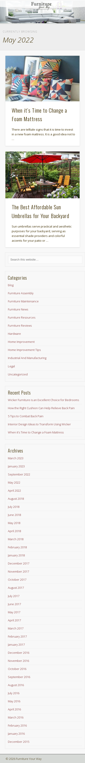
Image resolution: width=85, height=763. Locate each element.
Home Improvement (21, 342)
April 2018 (14, 531)
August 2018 (16, 499)
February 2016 (17, 725)
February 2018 (17, 547)
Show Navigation (68, 40)
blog (10, 285)
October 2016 (17, 669)
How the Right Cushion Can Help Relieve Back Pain (41, 408)
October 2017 (17, 580)
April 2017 (14, 620)
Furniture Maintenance (23, 301)
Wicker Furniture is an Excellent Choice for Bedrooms (43, 400)
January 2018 (16, 555)
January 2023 (16, 466)
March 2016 (15, 717)
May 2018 (14, 523)
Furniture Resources (21, 317)
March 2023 (15, 458)
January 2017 (16, 645)
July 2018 (13, 507)
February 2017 (17, 636)
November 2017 (18, 571)
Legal (11, 366)
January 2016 (16, 734)
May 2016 (14, 701)
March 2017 (15, 628)
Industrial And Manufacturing (27, 358)
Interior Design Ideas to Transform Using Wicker (39, 424)
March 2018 (15, 539)
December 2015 (18, 742)
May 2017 (14, 612)
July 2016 (13, 693)
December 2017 (18, 563)
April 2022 (14, 491)
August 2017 (16, 588)
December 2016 (18, 653)
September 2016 (19, 677)
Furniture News (18, 309)
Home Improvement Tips (24, 350)
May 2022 (14, 482)
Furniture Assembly (21, 293)
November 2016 (18, 661)
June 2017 (14, 604)
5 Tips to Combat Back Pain (25, 416)
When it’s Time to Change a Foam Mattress (36, 432)
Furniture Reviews (20, 325)
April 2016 (14, 709)
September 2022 (19, 474)
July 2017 (13, 596)
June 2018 (14, 515)
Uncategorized (18, 374)
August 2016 (16, 685)
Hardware (14, 334)
